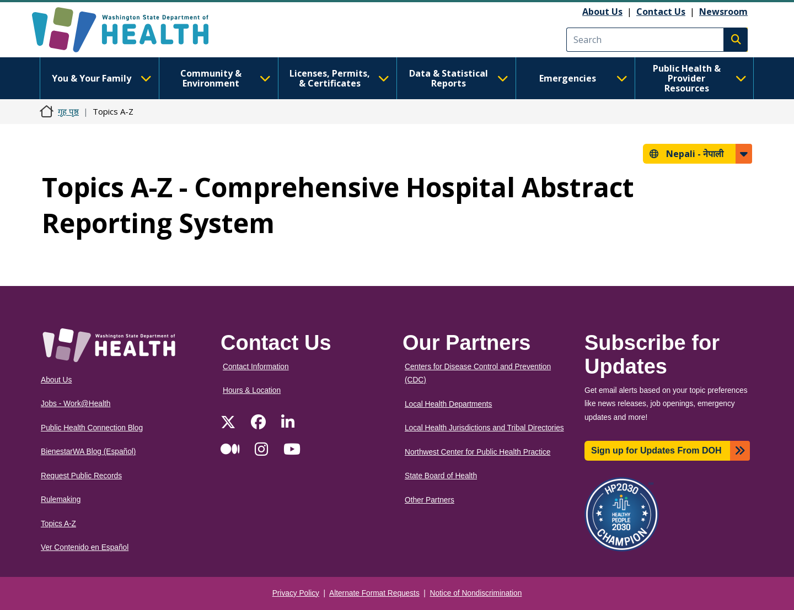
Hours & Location (252, 390)
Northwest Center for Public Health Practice (477, 452)
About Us (602, 12)
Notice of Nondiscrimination (476, 593)
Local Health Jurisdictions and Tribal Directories (484, 428)
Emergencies (583, 78)
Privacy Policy (295, 593)
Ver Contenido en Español (84, 547)
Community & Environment (225, 78)
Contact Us (660, 12)
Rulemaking (61, 499)
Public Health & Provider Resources (700, 78)
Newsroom (723, 12)
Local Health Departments (448, 404)
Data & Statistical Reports (458, 78)
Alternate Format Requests (374, 593)
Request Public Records (81, 476)
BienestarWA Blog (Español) (88, 451)
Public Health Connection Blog (92, 428)
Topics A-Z (58, 524)
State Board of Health (441, 476)
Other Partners (429, 500)
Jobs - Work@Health (75, 404)
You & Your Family (101, 78)
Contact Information (256, 367)
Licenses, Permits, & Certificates (339, 78)
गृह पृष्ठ (68, 111)
